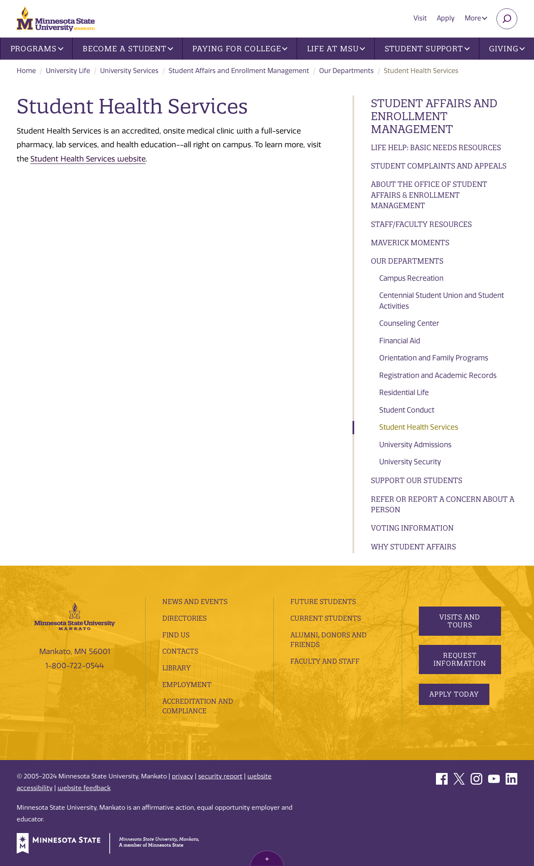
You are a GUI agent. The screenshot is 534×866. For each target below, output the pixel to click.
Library (176, 668)
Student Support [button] (427, 48)
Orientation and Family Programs (433, 358)
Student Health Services (418, 427)
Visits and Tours (459, 621)
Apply (446, 18)
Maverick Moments (410, 242)
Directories (184, 618)
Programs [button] (36, 48)
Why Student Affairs (413, 546)
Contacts (180, 651)
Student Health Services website (88, 159)
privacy (182, 776)
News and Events (194, 601)
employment (187, 684)
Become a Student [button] (128, 48)
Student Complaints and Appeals (438, 165)
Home (26, 71)
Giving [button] (507, 48)
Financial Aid (399, 341)
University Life (68, 71)
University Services (129, 71)
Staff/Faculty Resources (421, 224)
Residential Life (404, 392)
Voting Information (412, 528)
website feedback (84, 788)
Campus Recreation (411, 278)
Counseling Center (409, 323)
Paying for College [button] (239, 48)
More (476, 18)
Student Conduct (406, 410)
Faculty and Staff (325, 661)
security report (220, 776)
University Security (410, 462)
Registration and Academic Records (437, 375)
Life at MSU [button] (336, 48)
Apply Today (454, 694)
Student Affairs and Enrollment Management (239, 71)
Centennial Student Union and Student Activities (441, 300)
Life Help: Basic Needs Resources (436, 147)
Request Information (459, 659)
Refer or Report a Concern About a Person (442, 504)
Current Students (325, 618)
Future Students (323, 601)
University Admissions (415, 445)
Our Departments (346, 71)
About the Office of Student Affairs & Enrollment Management (429, 195)
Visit (420, 18)
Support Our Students (416, 480)
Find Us (175, 635)
